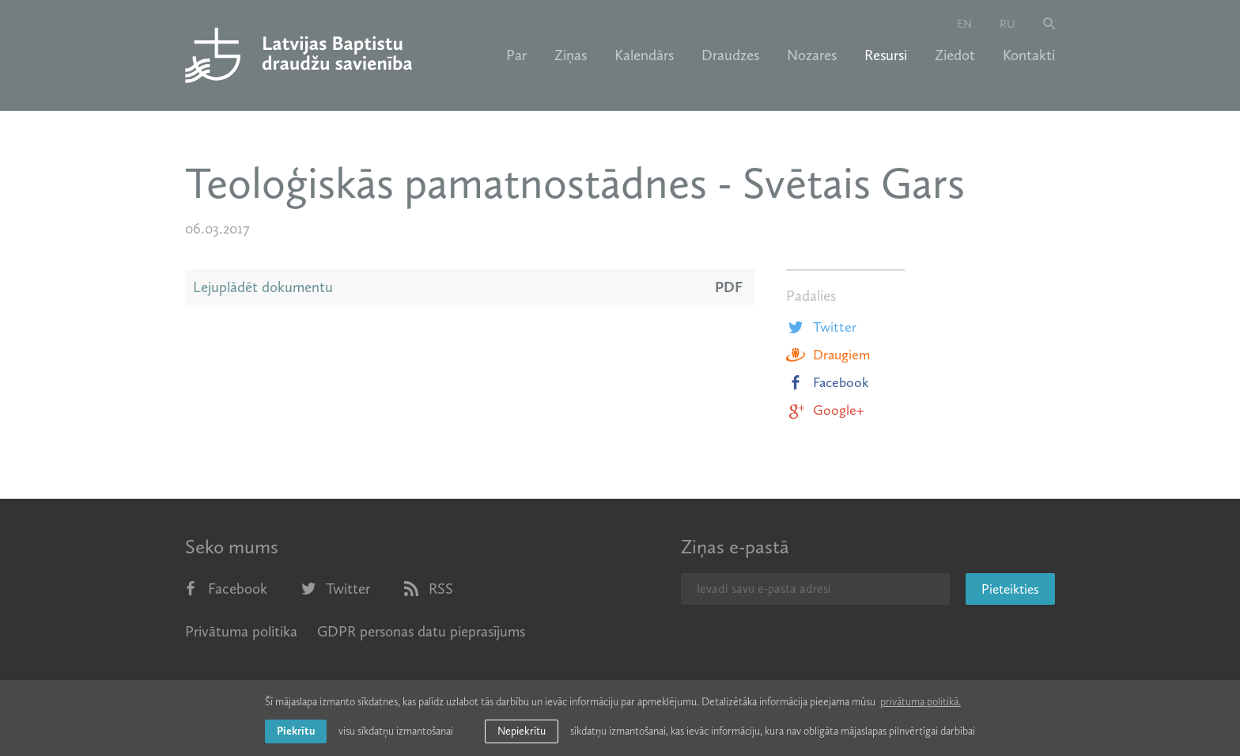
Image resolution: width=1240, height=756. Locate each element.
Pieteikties (1010, 589)
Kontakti (1029, 55)
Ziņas (570, 55)
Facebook (827, 382)
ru (1007, 24)
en (964, 24)
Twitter (821, 326)
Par (516, 55)
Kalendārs (644, 55)
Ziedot (955, 55)
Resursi (885, 55)
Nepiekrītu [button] (521, 731)
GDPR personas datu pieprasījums (421, 631)
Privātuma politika (241, 631)
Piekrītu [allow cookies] (296, 731)
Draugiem (828, 354)
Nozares (812, 55)
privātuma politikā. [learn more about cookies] (920, 702)
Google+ (825, 410)
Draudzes (730, 55)
